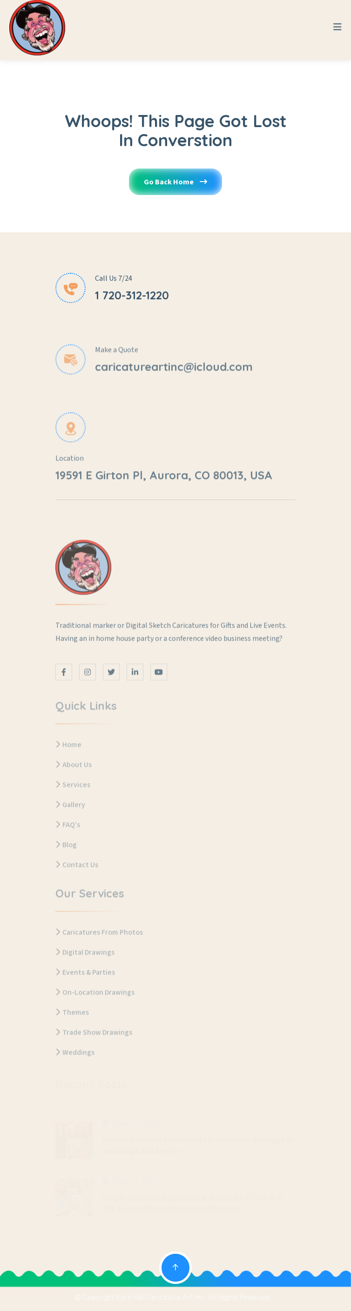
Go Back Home (175, 187)
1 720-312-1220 (132, 296)
